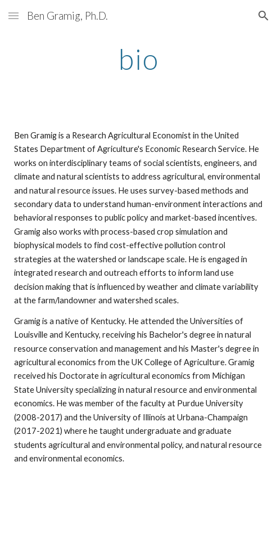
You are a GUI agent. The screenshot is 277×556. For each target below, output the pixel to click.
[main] (138, 59)
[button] (13, 15)
